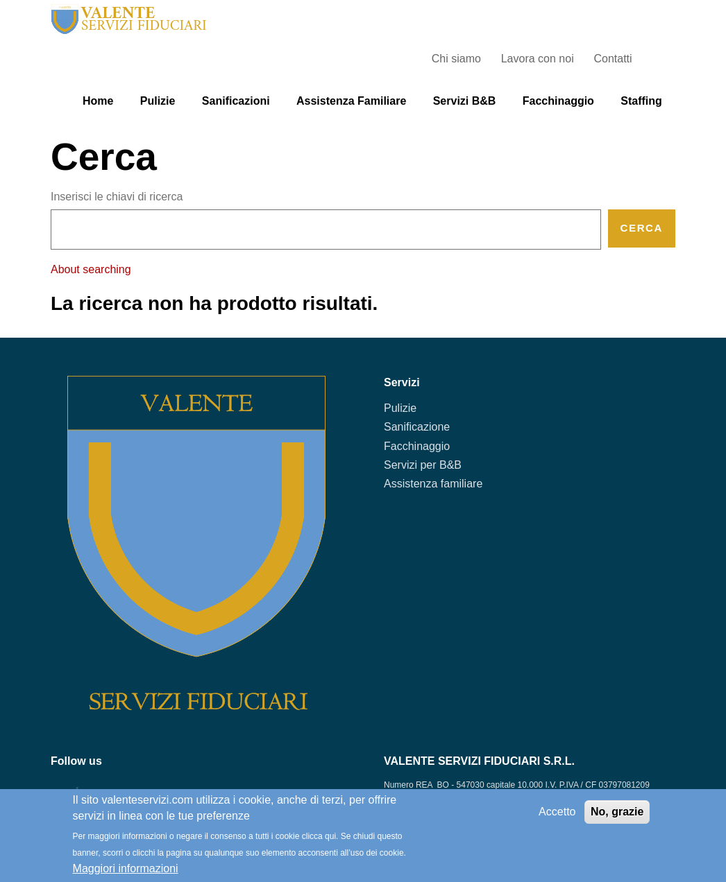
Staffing (641, 101)
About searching (91, 269)
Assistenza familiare (351, 101)
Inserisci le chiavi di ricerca (117, 196)
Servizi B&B (464, 101)
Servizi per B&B (423, 465)
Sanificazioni (236, 101)
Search (662, 59)
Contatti (612, 58)
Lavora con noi (537, 58)
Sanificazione (417, 427)
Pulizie (158, 101)
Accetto (557, 812)
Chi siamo (456, 58)
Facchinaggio (558, 101)
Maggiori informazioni (125, 868)
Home (98, 101)
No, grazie (617, 812)
